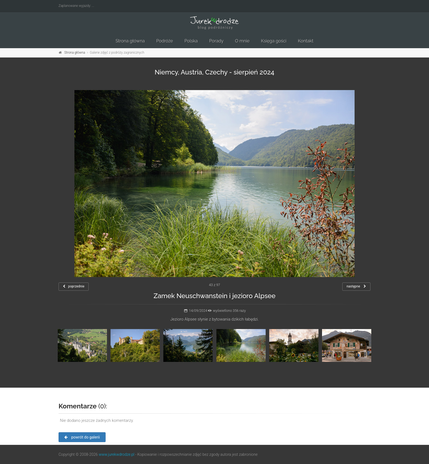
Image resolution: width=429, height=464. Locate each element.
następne (356, 286)
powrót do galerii (82, 437)
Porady (216, 41)
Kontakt (305, 41)
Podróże (164, 41)
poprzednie (73, 286)
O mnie (242, 41)
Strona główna (130, 41)
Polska (191, 41)
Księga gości (273, 41)
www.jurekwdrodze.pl (116, 454)
